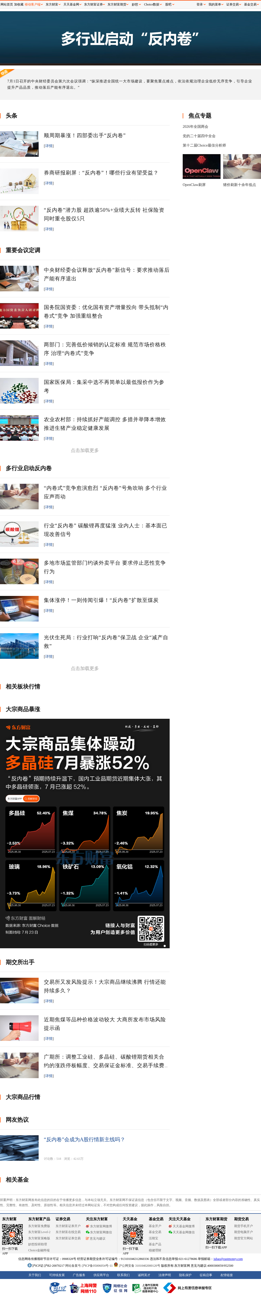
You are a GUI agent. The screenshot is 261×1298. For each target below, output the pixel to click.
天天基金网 (71, 4)
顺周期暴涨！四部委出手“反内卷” (85, 135)
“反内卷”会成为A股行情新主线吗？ (84, 1139)
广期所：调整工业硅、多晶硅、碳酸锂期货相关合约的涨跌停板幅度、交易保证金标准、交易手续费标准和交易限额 (104, 1065)
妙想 (135, 4)
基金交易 (250, 4)
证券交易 (232, 4)
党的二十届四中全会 (199, 136)
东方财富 (52, 4)
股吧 (168, 4)
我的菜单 (215, 4)
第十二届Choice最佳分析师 (204, 145)
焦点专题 (199, 115)
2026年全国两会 (195, 127)
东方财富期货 (117, 4)
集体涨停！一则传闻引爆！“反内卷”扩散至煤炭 (101, 600)
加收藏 (18, 4)
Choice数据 (151, 4)
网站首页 (7, 4)
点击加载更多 (85, 450)
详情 (48, 146)
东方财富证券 (93, 4)
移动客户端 (32, 4)
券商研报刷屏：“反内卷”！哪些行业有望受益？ (101, 173)
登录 (200, 4)
